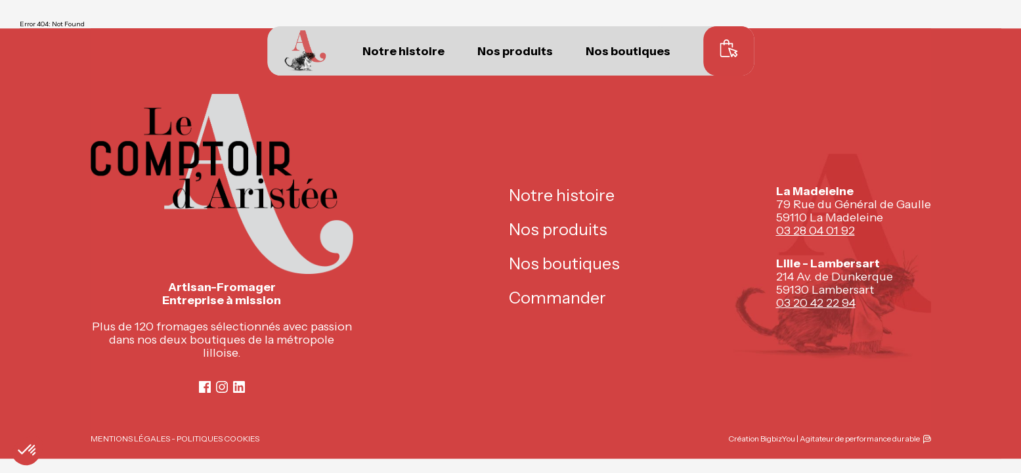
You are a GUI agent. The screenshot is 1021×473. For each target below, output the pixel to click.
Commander (557, 297)
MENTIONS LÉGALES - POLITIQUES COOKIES (175, 438)
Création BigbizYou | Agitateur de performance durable (824, 438)
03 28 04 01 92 (815, 230)
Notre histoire (403, 51)
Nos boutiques (628, 51)
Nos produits (515, 51)
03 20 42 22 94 (816, 303)
